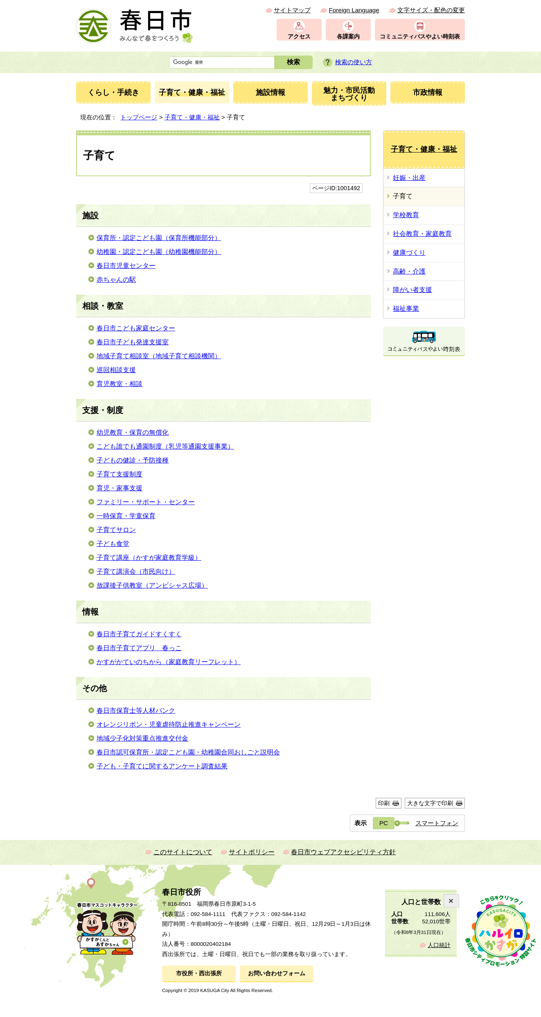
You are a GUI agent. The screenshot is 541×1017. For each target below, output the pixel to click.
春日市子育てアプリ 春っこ (139, 647)
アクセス (299, 37)
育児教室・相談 (119, 383)
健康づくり (409, 252)
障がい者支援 (412, 289)
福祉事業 (406, 308)
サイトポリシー (252, 852)
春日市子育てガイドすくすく (139, 634)
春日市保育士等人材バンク (136, 710)
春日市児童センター (126, 265)
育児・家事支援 (119, 488)
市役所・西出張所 (199, 973)
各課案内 (348, 37)
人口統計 (439, 945)
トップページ (138, 117)
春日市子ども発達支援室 (133, 342)
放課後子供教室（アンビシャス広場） (152, 585)
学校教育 (406, 214)
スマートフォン (436, 822)
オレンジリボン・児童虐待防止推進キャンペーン (169, 724)
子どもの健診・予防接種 (133, 460)
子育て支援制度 (119, 474)
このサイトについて (182, 852)
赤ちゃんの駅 (116, 279)
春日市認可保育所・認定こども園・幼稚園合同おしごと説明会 (188, 752)
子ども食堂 (113, 543)
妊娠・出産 (409, 177)
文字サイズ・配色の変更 (431, 10)
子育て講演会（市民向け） (136, 571)
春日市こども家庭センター (136, 328)
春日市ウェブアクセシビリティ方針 (343, 852)
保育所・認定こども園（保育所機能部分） (159, 237)
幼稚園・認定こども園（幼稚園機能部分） (159, 251)
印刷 (384, 803)
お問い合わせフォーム (276, 973)
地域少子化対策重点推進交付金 (142, 738)
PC (383, 822)
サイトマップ (292, 10)
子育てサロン (116, 529)
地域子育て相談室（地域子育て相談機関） (159, 355)
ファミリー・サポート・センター (146, 501)
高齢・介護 (409, 271)
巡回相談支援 (116, 369)
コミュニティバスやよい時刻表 (420, 37)
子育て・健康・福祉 (192, 117)
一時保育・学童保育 (126, 515)
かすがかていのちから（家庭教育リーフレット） (169, 661)
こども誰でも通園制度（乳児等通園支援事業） (165, 446)
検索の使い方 (353, 61)
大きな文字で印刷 (430, 803)
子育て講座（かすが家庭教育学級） (149, 557)
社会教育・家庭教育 (422, 233)
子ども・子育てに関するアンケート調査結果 (162, 766)
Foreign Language (354, 10)
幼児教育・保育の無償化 (133, 432)
